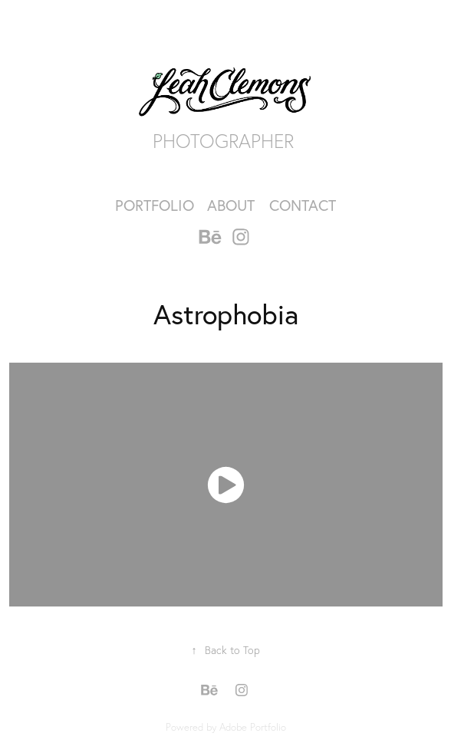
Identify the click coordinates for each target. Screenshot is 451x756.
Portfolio (154, 205)
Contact (302, 205)
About (231, 205)
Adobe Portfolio (252, 727)
